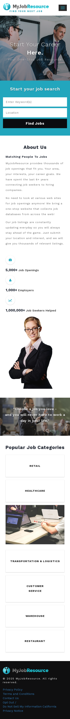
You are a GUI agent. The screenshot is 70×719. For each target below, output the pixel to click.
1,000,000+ (15, 310)
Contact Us (11, 698)
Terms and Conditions (18, 694)
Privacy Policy (12, 689)
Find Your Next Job (26, 11)
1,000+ (11, 290)
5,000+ (12, 270)
